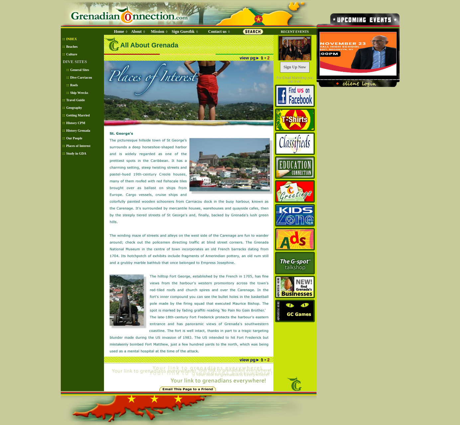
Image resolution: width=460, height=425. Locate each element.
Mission (157, 31)
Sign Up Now (295, 67)
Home (119, 31)
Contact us (217, 31)
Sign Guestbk (184, 31)
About (136, 31)
